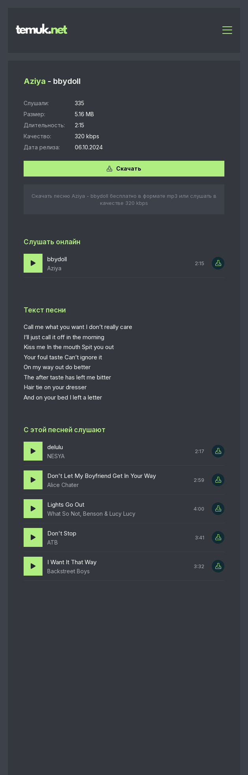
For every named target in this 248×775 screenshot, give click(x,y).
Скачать (124, 168)
